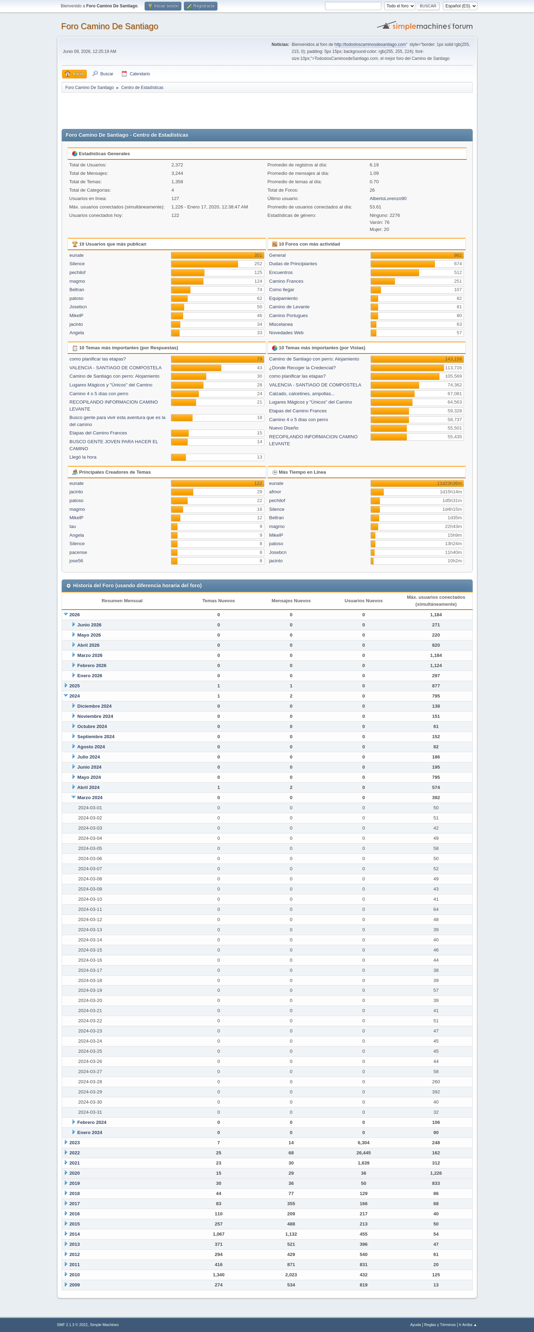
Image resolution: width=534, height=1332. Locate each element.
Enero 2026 (89, 675)
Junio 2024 (89, 767)
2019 (74, 1183)
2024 (74, 696)
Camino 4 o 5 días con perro (98, 393)
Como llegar (281, 289)
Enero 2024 (89, 1132)
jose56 (76, 560)
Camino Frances (286, 281)
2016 (74, 1213)
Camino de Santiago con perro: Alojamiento (114, 376)
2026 (74, 614)
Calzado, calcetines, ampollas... (302, 393)
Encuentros (281, 272)
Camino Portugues (288, 315)
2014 (74, 1234)
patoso (76, 298)
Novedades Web (286, 332)
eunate (76, 255)
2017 (74, 1203)
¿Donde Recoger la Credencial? (302, 367)
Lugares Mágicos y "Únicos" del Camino (110, 384)
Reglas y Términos (440, 1325)
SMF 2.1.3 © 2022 (72, 1325)
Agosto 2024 (91, 746)
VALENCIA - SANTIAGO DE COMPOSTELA (115, 367)
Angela (76, 332)
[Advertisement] (184, 109)
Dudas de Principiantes (293, 263)
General (277, 255)
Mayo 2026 (89, 635)
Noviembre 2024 (95, 716)
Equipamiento (283, 298)
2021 (74, 1163)
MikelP (76, 315)
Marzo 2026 (90, 655)
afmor (275, 491)
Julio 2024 (88, 757)
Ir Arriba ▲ (468, 1325)
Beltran (76, 289)
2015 (74, 1224)
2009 (74, 1285)
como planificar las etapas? (97, 359)
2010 (74, 1274)
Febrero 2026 (91, 665)
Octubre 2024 (92, 726)
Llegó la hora (82, 457)
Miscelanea (281, 324)
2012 (74, 1254)
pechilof (77, 272)
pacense (78, 552)
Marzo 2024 (90, 797)
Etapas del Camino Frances (98, 432)
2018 (74, 1193)
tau (72, 526)
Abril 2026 (88, 645)
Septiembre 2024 (96, 736)
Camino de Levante (289, 306)
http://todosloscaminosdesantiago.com (370, 44)
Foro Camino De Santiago (109, 26)
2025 (74, 685)
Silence (77, 263)
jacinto (76, 324)
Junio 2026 (89, 624)
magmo (77, 281)
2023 (74, 1142)
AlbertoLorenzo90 (388, 198)
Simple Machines (104, 1325)
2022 (74, 1152)
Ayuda (415, 1325)
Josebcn (78, 306)
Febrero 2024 (91, 1122)
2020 (74, 1173)
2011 (74, 1264)
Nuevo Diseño (284, 428)
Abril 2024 (88, 787)
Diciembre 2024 (94, 706)
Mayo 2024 (89, 777)
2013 (74, 1244)
